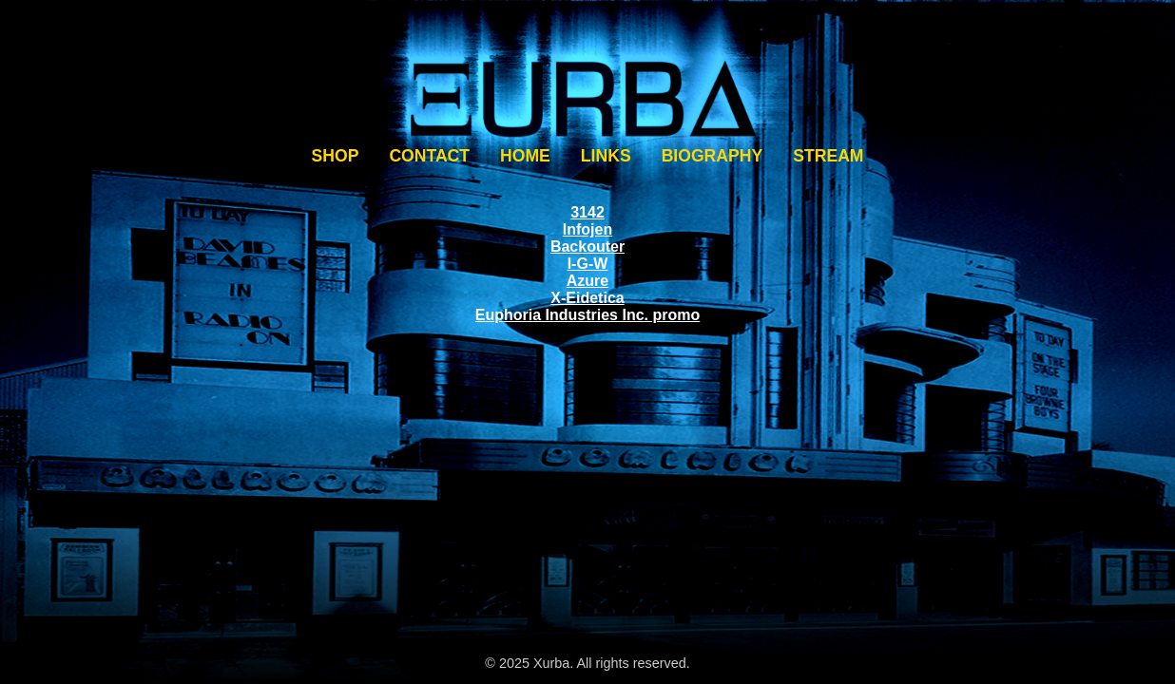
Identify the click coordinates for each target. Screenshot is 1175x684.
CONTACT (429, 155)
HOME (525, 155)
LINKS (606, 155)
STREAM (828, 155)
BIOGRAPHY (712, 155)
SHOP (335, 155)
